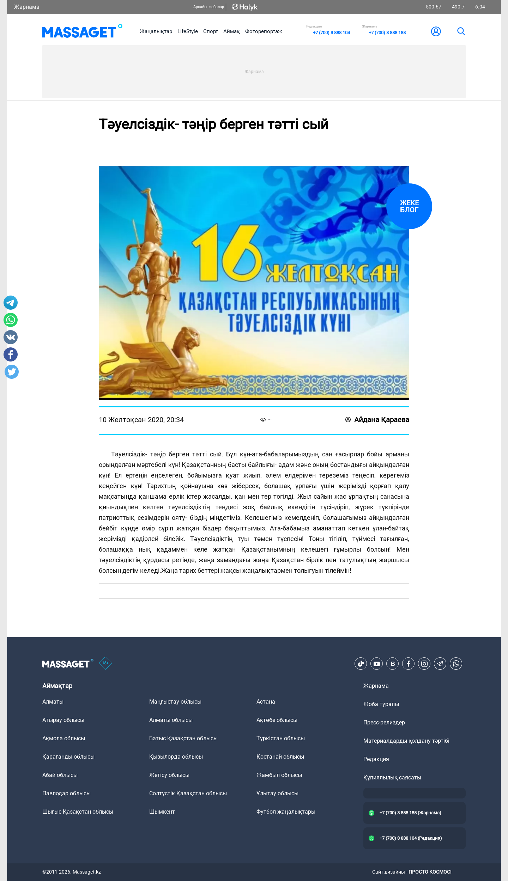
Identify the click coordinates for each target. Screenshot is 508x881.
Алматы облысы (171, 720)
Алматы (53, 701)
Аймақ (231, 31)
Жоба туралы (381, 704)
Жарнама (27, 7)
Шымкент (162, 811)
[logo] (82, 31)
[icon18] (105, 663)
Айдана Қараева (377, 419)
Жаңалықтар (156, 31)
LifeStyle (187, 31)
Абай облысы (60, 775)
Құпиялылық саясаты (392, 777)
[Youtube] (376, 663)
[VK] (392, 663)
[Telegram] (440, 663)
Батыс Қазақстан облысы (183, 738)
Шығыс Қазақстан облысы (77, 811)
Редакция (376, 759)
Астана (265, 701)
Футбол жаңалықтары (285, 811)
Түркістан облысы (280, 738)
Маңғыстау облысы (175, 701)
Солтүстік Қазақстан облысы (188, 793)
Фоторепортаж (263, 31)
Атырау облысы (63, 720)
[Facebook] (408, 663)
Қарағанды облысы (68, 756)
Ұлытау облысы (277, 793)
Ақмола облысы (63, 738)
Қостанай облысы (280, 756)
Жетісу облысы (169, 775)
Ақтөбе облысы (276, 720)
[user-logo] (436, 31)
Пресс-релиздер (384, 722)
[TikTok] (360, 663)
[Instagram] (424, 663)
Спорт (210, 31)
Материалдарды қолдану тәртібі (406, 740)
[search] (460, 31)
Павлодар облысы (66, 793)
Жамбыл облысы (279, 775)
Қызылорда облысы (176, 756)
